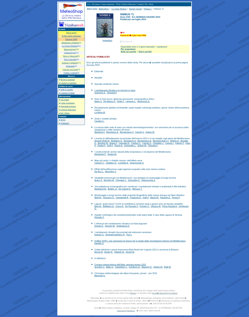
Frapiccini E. (136, 197)
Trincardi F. (112, 92)
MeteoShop (104, 9)
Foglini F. (101, 145)
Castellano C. (121, 267)
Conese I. (169, 143)
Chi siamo (65, 100)
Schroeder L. (130, 145)
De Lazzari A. (124, 189)
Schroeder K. (134, 180)
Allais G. (110, 267)
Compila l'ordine (68, 93)
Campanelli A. (122, 197)
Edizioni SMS (71, 39)
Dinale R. (108, 252)
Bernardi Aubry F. (161, 141)
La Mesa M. (100, 112)
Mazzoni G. (147, 267)
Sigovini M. (110, 226)
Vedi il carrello (67, 90)
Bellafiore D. (117, 141)
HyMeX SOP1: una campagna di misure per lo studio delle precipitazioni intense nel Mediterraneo (140, 241)
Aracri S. (99, 180)
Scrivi (63, 120)
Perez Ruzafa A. (169, 206)
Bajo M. (98, 206)
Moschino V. (110, 171)
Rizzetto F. (99, 217)
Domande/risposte (68, 106)
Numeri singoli (135, 9)
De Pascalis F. (131, 206)
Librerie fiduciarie (68, 110)
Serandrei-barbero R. (115, 234)
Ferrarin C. (145, 206)
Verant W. (130, 252)
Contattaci (65, 123)
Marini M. (154, 197)
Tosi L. (129, 234)
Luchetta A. (123, 163)
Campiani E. (124, 143)
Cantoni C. (136, 143)
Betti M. (98, 197)
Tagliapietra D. (123, 226)
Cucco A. (120, 206)
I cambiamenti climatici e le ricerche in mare (115, 90)
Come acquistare (68, 103)
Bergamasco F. (127, 132)
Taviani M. (112, 154)
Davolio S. (99, 243)
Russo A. (119, 145)
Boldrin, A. (112, 189)
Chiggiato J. (158, 143)
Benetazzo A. (112, 132)
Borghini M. (103, 143)
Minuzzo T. (137, 189)
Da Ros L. (99, 171)
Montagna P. (100, 154)
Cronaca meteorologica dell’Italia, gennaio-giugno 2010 (120, 264)
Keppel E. (99, 226)
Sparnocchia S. (137, 163)
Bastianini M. (101, 189)
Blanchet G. (100, 275)
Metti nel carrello (128, 51)
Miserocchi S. (143, 101)
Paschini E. (165, 197)
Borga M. (99, 252)
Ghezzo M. (156, 206)
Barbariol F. (100, 132)
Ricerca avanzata (68, 79)
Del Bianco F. (109, 101)
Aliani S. (98, 101)
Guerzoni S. (100, 92)
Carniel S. (139, 132)
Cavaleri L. (100, 121)
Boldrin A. (174, 141)
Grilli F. (110, 145)
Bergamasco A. (144, 141)
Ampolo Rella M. (102, 141)
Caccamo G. (109, 197)
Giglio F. (120, 101)
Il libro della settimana (71, 36)
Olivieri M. (158, 267)
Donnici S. (99, 234)
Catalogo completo (69, 83)
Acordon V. (100, 267)
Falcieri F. (179, 143)
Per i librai (65, 113)
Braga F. (113, 143)
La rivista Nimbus (119, 9)
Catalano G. (111, 163)
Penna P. (176, 197)
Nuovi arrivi (71, 33)
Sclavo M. (150, 132)
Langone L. (131, 101)
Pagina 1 (147, 9)
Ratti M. (167, 267)
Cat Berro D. (134, 267)
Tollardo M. (119, 252)
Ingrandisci (107, 40)
